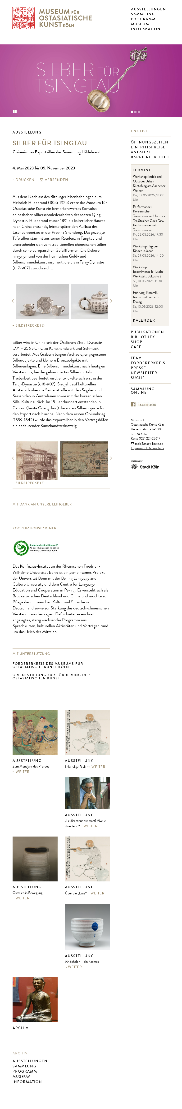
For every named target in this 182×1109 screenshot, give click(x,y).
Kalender (144, 320)
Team (137, 358)
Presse (139, 368)
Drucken (25, 179)
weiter (23, 771)
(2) (30, 483)
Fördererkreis (149, 363)
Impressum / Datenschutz (147, 448)
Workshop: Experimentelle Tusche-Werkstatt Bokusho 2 (149, 272)
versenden (56, 179)
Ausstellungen (148, 9)
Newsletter (145, 373)
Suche (138, 378)
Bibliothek (143, 337)
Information (146, 29)
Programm (143, 19)
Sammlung (143, 14)
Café (137, 347)
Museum (140, 24)
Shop (137, 342)
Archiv (21, 1028)
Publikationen (148, 332)
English (140, 131)
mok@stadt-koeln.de (149, 444)
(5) (30, 325)
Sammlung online (143, 390)
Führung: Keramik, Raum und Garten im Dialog (147, 297)
